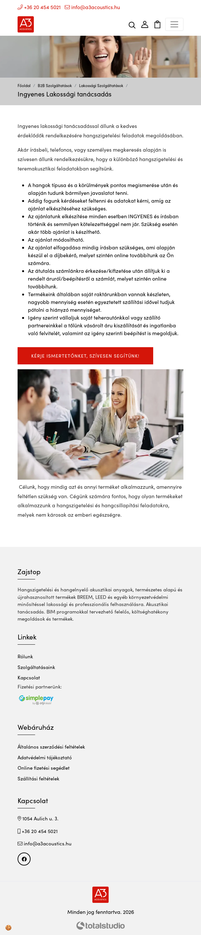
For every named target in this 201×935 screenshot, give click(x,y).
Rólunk (25, 656)
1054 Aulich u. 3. (38, 818)
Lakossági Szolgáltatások (101, 85)
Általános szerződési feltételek (51, 746)
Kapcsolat (29, 677)
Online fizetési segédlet (44, 767)
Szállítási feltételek (38, 778)
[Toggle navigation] (174, 24)
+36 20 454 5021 (39, 7)
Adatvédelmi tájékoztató (45, 757)
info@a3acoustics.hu (92, 7)
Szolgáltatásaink (36, 667)
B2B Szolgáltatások (55, 85)
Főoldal (24, 85)
